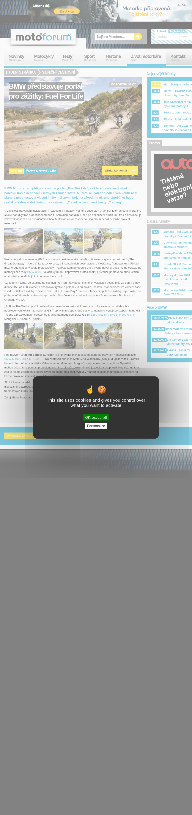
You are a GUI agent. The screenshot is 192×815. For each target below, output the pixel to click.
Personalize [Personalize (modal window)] (96, 426)
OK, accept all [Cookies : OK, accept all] (96, 417)
